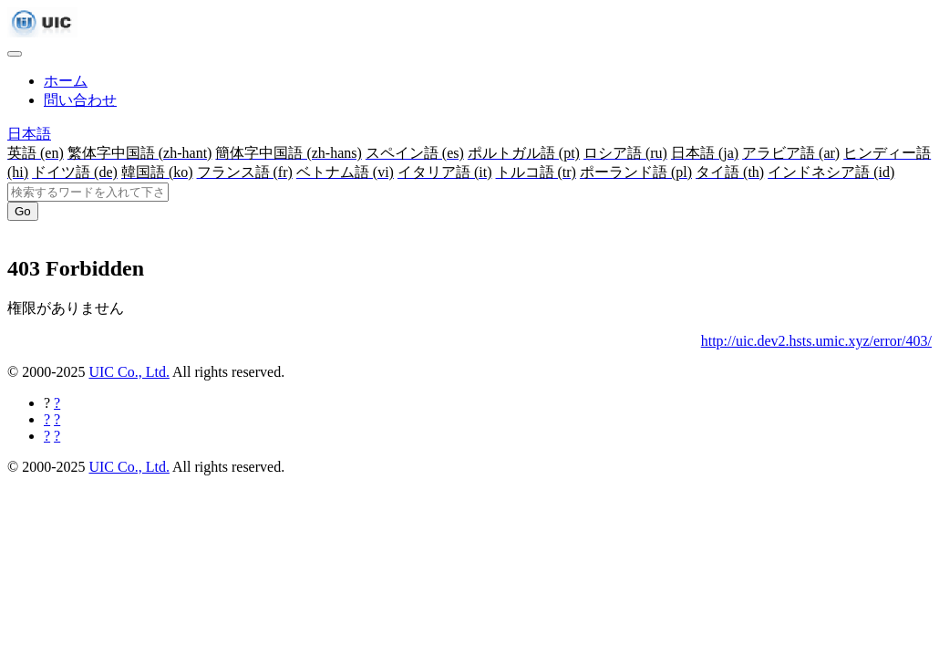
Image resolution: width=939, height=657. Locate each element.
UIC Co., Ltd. (128, 372)
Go (23, 211)
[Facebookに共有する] (57, 403)
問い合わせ (80, 100)
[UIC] (42, 32)
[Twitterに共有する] (57, 419)
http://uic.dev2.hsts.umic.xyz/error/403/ (816, 341)
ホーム (66, 81)
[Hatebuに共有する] (57, 435)
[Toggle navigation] (14, 54)
